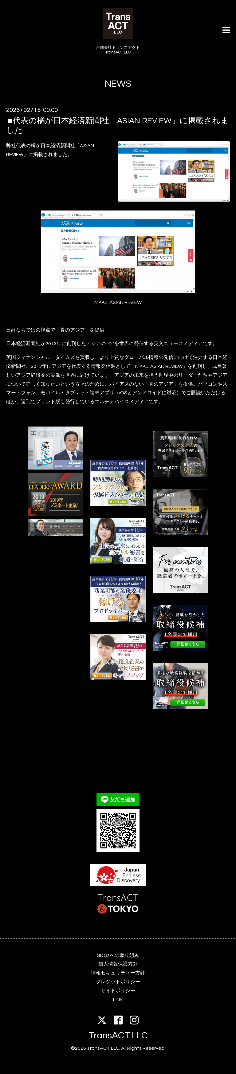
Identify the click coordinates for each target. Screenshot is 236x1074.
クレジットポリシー (118, 981)
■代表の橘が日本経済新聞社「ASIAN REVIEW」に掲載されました (117, 125)
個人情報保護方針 (118, 964)
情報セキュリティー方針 (118, 972)
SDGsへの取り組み (118, 955)
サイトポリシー (118, 990)
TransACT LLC (118, 1035)
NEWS (118, 84)
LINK (118, 999)
